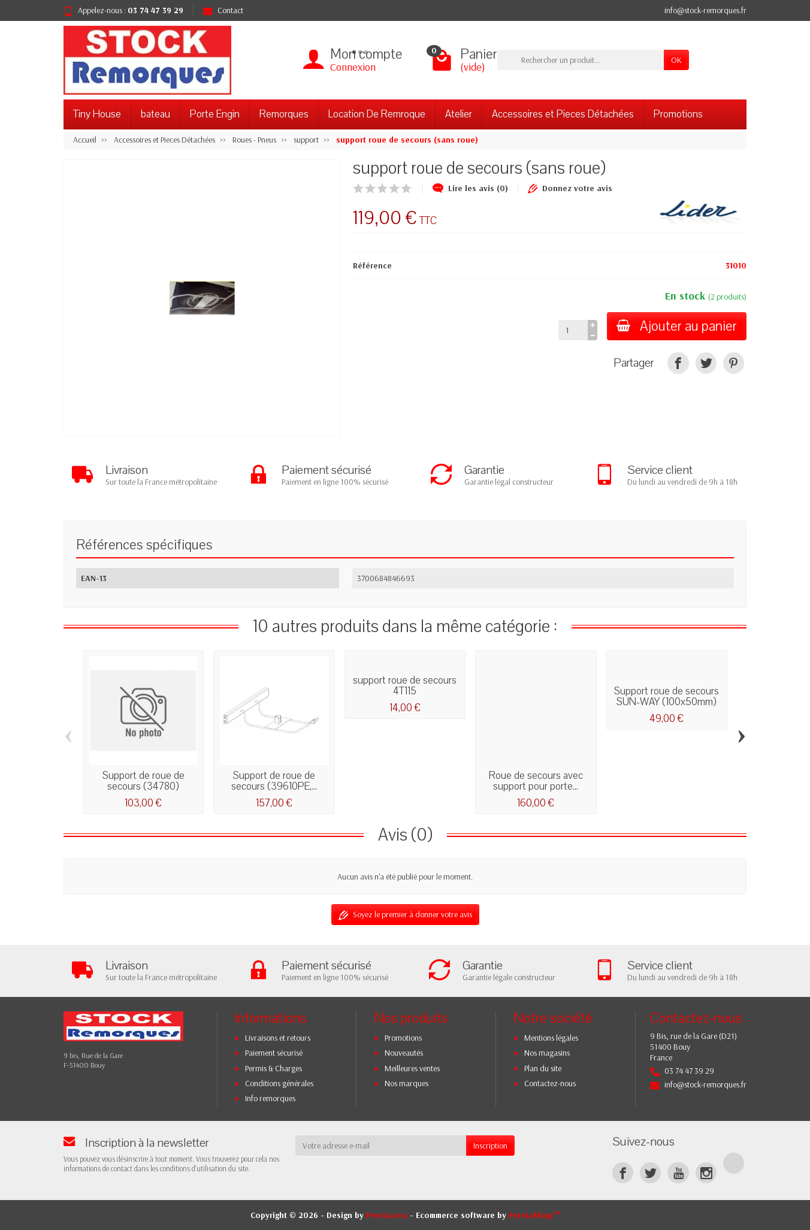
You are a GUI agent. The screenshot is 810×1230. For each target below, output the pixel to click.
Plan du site (542, 1068)
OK (676, 60)
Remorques (284, 114)
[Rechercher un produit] (580, 60)
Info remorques (270, 1098)
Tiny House (97, 114)
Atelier (458, 114)
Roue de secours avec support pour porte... (536, 781)
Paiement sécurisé (274, 1052)
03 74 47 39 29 (155, 10)
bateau (155, 114)
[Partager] (677, 362)
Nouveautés (404, 1052)
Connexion (353, 67)
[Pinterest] (733, 362)
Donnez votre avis (570, 188)
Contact (223, 10)
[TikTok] (733, 1163)
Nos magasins (547, 1052)
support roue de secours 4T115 (405, 685)
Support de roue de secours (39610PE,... (274, 781)
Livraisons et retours (277, 1037)
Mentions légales (551, 1037)
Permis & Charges (273, 1068)
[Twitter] (650, 1172)
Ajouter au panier (676, 326)
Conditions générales (279, 1083)
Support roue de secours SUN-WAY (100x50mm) (666, 696)
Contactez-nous (550, 1083)
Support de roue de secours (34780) (143, 781)
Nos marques (406, 1083)
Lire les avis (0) (470, 188)
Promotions (678, 114)
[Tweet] (706, 362)
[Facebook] (622, 1172)
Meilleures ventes (412, 1068)
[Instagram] (706, 1172)
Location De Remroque (376, 114)
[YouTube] (677, 1172)
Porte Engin (215, 114)
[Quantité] (573, 330)
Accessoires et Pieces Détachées (563, 114)
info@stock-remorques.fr (705, 10)
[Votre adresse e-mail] (381, 1145)
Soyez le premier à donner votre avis (405, 914)
